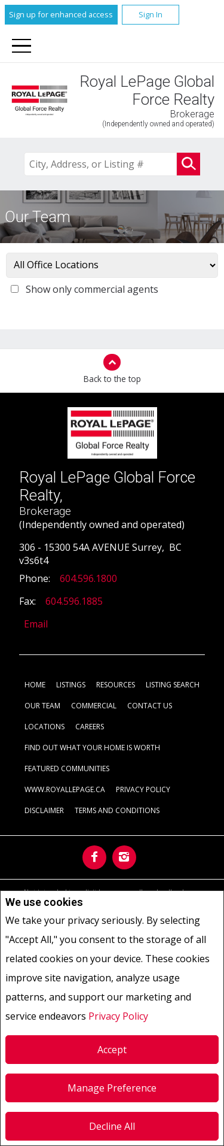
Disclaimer (44, 810)
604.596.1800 (88, 578)
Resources (115, 685)
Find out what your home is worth (92, 747)
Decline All (112, 1126)
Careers (89, 726)
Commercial (93, 706)
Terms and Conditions (117, 810)
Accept (112, 1049)
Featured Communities (66, 768)
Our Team (42, 706)
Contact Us (149, 706)
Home (34, 685)
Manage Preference (112, 1088)
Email (36, 623)
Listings (70, 685)
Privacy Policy (118, 1016)
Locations (44, 726)
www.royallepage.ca (64, 789)
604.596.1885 (74, 601)
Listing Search (173, 685)
